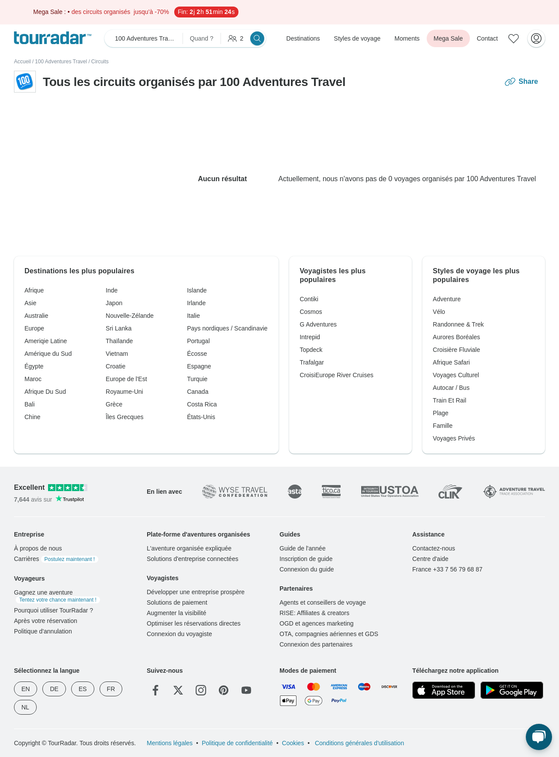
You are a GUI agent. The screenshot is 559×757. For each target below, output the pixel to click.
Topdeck (311, 349)
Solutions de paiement (177, 602)
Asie (30, 302)
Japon (114, 302)
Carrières (56, 558)
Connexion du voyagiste (179, 633)
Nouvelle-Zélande (130, 315)
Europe (34, 328)
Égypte (34, 366)
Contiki (309, 299)
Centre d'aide (430, 558)
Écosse (197, 353)
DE (54, 688)
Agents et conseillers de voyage (323, 602)
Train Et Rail (449, 400)
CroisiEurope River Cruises (336, 375)
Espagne (199, 366)
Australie (36, 315)
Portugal (198, 340)
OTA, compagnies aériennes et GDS (329, 633)
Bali (29, 404)
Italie (193, 315)
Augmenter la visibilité (176, 612)
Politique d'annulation (43, 631)
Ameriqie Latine (45, 340)
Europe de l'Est (126, 378)
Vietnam (117, 353)
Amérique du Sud (48, 353)
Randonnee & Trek (458, 324)
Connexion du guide (307, 569)
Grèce (114, 404)
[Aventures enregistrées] (513, 38)
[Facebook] (155, 690)
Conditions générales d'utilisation (358, 743)
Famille (442, 425)
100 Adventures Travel (61, 61)
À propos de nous (38, 548)
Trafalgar (312, 362)
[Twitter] (178, 690)
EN (25, 688)
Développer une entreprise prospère (196, 591)
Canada (197, 391)
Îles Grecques (124, 416)
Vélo (439, 311)
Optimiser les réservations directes (194, 623)
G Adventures (318, 324)
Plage (441, 412)
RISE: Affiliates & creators (314, 612)
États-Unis (201, 416)
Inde (111, 290)
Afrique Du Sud (45, 391)
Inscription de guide (306, 558)
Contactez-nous (433, 548)
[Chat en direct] (539, 737)
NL (25, 707)
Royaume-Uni (124, 391)
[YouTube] (246, 690)
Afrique (34, 290)
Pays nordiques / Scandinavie (227, 328)
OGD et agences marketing (317, 623)
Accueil (22, 61)
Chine (32, 416)
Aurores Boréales (456, 337)
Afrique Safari (451, 362)
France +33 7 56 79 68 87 (447, 569)
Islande (197, 290)
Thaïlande (119, 340)
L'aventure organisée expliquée (189, 548)
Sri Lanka (118, 328)
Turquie (197, 378)
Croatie (115, 366)
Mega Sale (448, 38)
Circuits (100, 61)
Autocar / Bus (451, 387)
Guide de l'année (302, 548)
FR (111, 688)
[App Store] (443, 690)
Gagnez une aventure (57, 596)
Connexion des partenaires (316, 644)
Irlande (196, 302)
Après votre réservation (45, 620)
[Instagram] (201, 690)
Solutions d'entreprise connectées (192, 558)
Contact (487, 38)
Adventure (447, 299)
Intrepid (310, 337)
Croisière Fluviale (456, 349)
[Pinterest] (223, 690)
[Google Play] (511, 690)
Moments (407, 38)
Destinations (303, 38)
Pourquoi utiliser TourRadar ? (53, 610)
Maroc (32, 378)
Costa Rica (202, 404)
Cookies (293, 743)
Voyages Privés (454, 438)
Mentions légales (170, 743)
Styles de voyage (357, 38)
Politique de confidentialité (237, 743)
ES (83, 688)
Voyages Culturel (456, 375)
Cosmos (311, 311)
